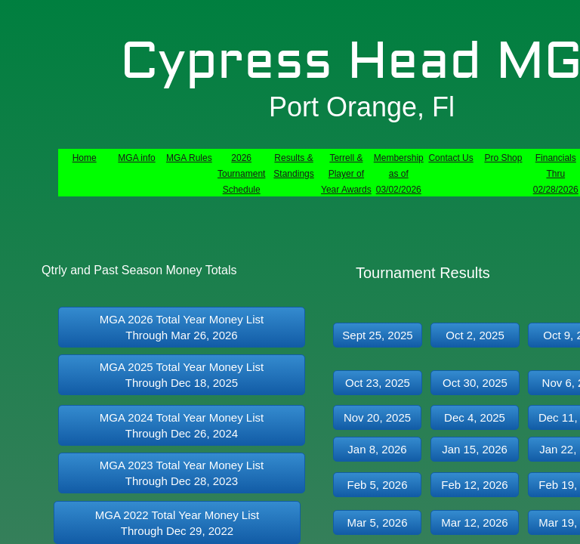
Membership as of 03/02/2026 (399, 174)
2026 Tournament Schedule (241, 174)
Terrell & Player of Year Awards (346, 174)
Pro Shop (503, 158)
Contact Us (450, 158)
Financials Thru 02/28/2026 (555, 174)
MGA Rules (189, 158)
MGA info (136, 158)
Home (84, 158)
